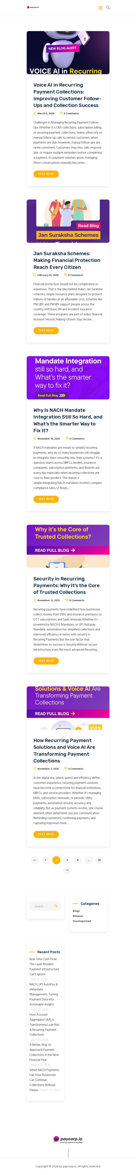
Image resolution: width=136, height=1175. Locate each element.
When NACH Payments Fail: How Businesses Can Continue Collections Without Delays (44, 1080)
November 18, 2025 (48, 439)
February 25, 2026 (48, 275)
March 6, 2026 (45, 113)
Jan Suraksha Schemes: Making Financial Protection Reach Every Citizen (66, 260)
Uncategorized (82, 921)
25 (100, 859)
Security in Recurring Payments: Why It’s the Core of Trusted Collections (66, 585)
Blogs (76, 911)
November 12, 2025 (48, 600)
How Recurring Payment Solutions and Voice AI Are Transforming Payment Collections (64, 751)
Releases (78, 916)
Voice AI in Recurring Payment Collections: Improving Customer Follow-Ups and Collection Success (67, 95)
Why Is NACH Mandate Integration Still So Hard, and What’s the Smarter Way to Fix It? (68, 420)
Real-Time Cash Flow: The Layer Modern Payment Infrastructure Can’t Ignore (44, 967)
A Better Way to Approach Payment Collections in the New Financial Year (44, 1052)
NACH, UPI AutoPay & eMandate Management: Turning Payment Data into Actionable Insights (44, 994)
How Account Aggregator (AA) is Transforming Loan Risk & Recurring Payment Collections (44, 1024)
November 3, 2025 (48, 769)
